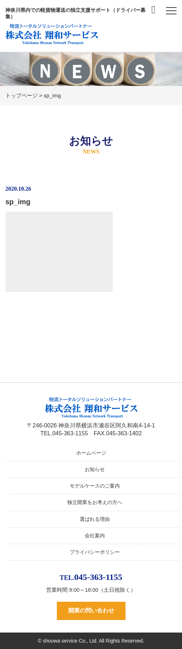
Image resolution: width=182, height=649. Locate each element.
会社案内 (95, 535)
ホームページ (91, 453)
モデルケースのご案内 (95, 486)
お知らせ (95, 469)
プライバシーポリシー (95, 552)
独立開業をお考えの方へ (94, 502)
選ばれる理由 (95, 519)
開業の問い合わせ (91, 610)
